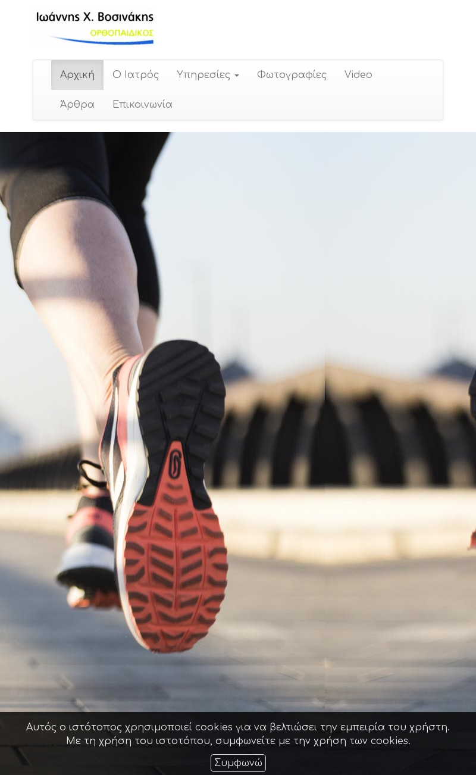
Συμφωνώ (238, 763)
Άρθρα (77, 104)
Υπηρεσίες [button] (207, 75)
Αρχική (77, 75)
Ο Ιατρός (135, 75)
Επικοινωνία (142, 104)
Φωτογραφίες (291, 75)
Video (358, 75)
